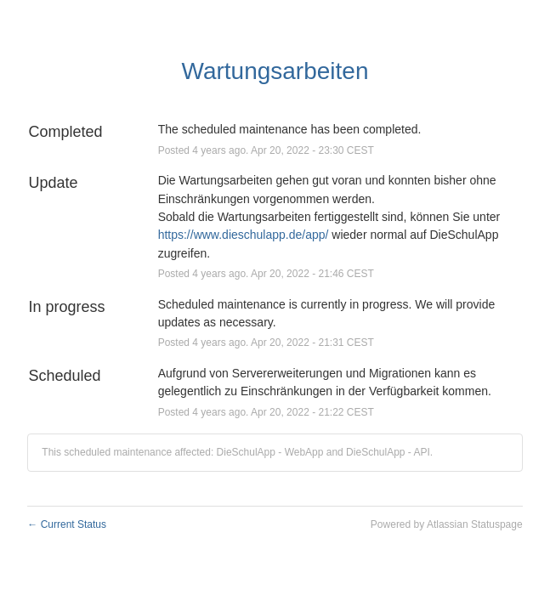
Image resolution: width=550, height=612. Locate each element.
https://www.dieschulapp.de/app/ (243, 234)
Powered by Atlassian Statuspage (447, 524)
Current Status (66, 524)
